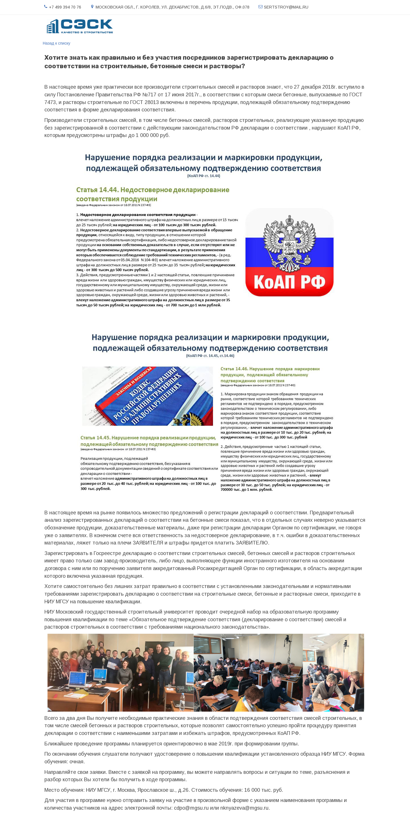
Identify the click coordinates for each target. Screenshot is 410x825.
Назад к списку (56, 43)
